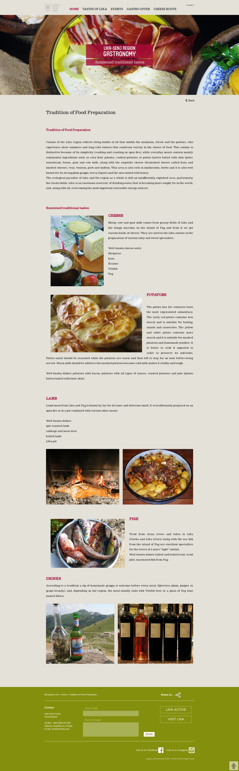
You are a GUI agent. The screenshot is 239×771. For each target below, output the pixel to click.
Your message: (92, 719)
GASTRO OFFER (138, 9)
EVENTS (117, 9)
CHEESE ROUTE (165, 9)
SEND (149, 734)
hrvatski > (190, 5)
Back (189, 100)
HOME (74, 9)
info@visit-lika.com (61, 729)
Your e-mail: (91, 708)
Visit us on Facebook (149, 750)
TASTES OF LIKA (94, 9)
